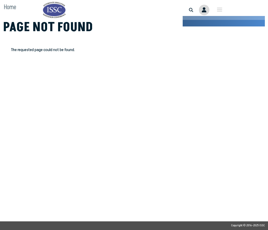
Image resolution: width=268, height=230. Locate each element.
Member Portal (204, 10)
